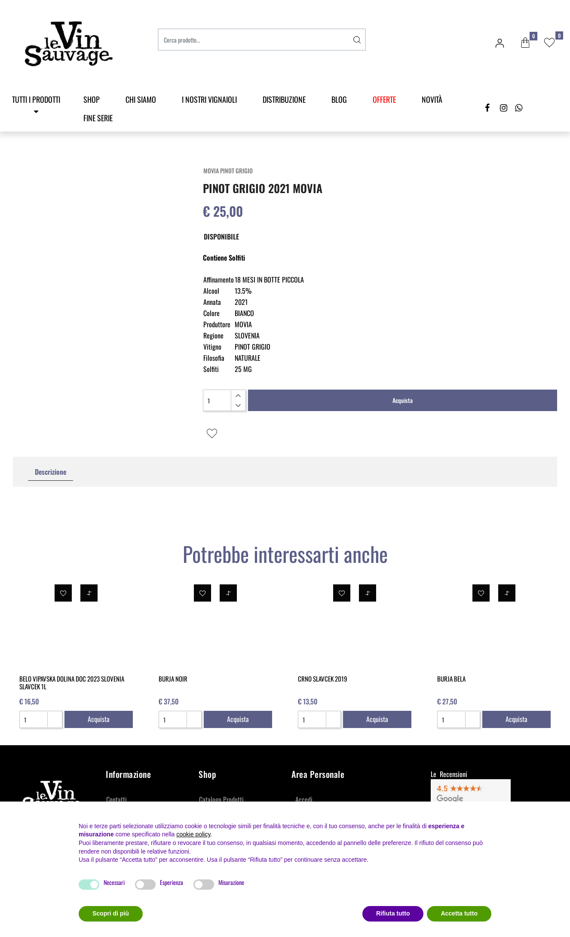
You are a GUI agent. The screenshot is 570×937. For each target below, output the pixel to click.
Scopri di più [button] (110, 913)
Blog (339, 99)
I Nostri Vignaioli (209, 99)
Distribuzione (284, 99)
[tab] (50, 472)
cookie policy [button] (193, 834)
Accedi (304, 799)
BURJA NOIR (173, 678)
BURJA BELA (451, 678)
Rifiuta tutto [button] (393, 913)
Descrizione (50, 472)
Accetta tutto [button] (459, 913)
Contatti (116, 799)
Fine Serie (98, 117)
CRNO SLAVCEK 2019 (322, 678)
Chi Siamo (141, 99)
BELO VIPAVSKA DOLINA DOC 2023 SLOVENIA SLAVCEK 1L (71, 682)
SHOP (91, 99)
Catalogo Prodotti (221, 799)
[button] (525, 43)
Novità (432, 99)
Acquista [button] (402, 400)
